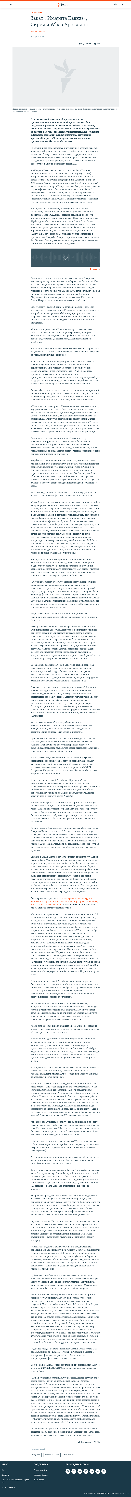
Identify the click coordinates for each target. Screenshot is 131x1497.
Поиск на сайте (40, 1470)
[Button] (84, 44)
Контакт (5, 1475)
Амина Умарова (38, 32)
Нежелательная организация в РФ (15, 1481)
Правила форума (41, 1475)
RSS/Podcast (39, 1480)
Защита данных (9, 1488)
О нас (4, 1470)
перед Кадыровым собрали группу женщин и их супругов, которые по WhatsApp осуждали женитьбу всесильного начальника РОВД (64, 901)
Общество (36, 12)
